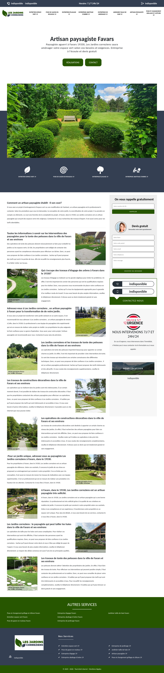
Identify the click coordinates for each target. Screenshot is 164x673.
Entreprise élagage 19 (69, 13)
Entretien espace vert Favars (17, 617)
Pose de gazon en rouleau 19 (52, 13)
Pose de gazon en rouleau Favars (18, 621)
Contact (93, 62)
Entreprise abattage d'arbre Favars (70, 617)
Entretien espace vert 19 (35, 13)
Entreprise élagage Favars (67, 613)
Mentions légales (95, 669)
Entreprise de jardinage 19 (103, 13)
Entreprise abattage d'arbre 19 (86, 13)
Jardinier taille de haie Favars (118, 613)
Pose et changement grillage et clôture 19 (153, 13)
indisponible (17, 3)
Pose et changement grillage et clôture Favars (23, 613)
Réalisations (72, 62)
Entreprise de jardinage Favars (68, 621)
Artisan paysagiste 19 (136, 13)
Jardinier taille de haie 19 (119, 13)
